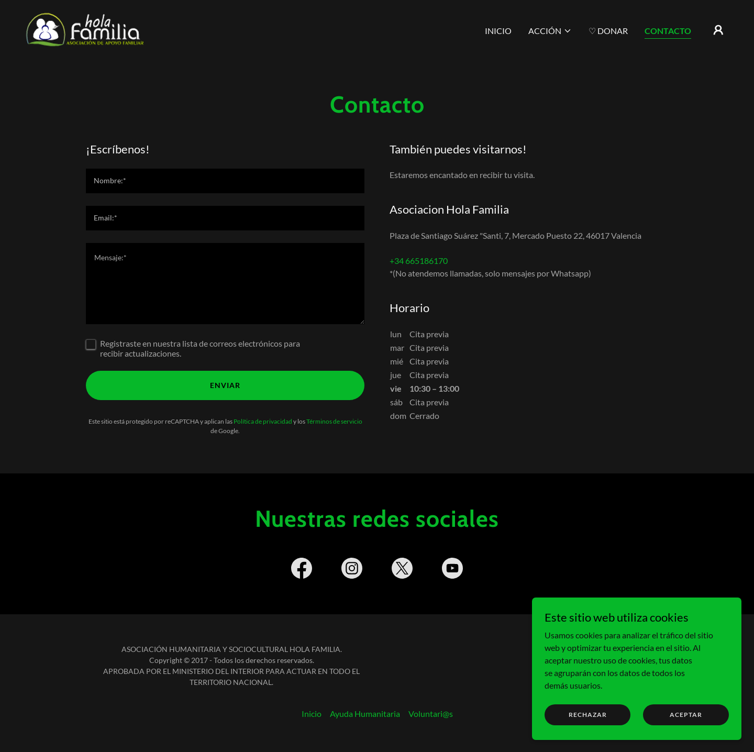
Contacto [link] (668, 31)
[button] (550, 31)
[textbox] (225, 181)
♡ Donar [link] (608, 31)
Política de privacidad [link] (263, 421)
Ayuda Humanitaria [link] (365, 713)
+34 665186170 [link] (419, 261)
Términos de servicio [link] (334, 421)
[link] (85, 29)
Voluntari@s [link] (430, 713)
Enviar (225, 385)
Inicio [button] (311, 713)
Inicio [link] (498, 31)
